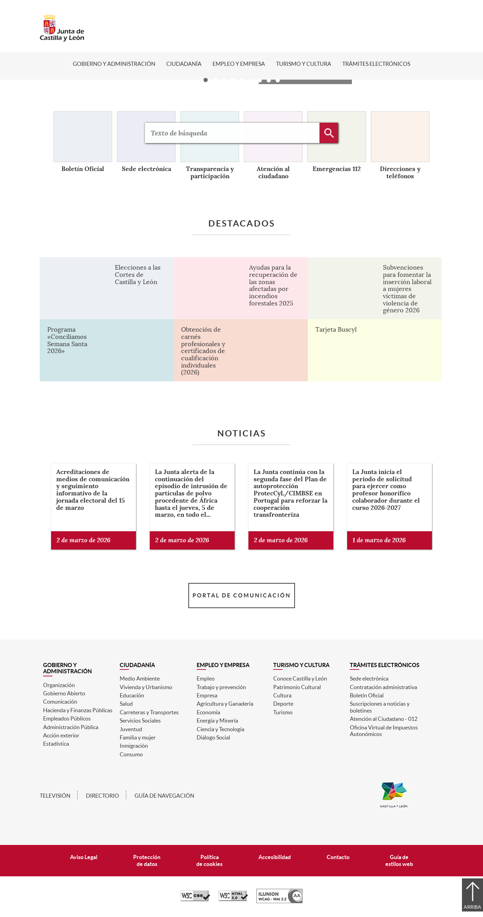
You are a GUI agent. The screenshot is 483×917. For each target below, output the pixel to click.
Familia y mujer (138, 737)
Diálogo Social (213, 737)
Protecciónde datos (146, 860)
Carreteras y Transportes (149, 712)
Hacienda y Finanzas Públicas (77, 710)
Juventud (131, 729)
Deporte (283, 704)
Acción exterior (61, 735)
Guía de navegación (164, 796)
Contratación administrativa (383, 687)
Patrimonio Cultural (297, 687)
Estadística (56, 743)
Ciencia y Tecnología (220, 729)
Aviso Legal (83, 857)
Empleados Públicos (67, 718)
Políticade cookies (209, 860)
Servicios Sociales (140, 720)
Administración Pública (70, 727)
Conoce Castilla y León (300, 678)
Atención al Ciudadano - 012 (383, 719)
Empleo (206, 678)
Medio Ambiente (140, 678)
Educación (132, 695)
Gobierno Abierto (64, 693)
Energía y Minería (217, 720)
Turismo (283, 712)
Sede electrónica (369, 678)
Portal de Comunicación (242, 595)
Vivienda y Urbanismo (146, 687)
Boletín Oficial (367, 695)
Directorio (102, 796)
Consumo (131, 754)
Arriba (472, 907)
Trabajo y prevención (221, 687)
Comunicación (60, 701)
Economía (208, 712)
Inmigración (134, 746)
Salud (126, 704)
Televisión (55, 796)
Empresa (207, 695)
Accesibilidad (274, 857)
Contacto (338, 857)
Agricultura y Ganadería (225, 704)
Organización (59, 685)
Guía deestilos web (399, 860)
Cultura (282, 695)
